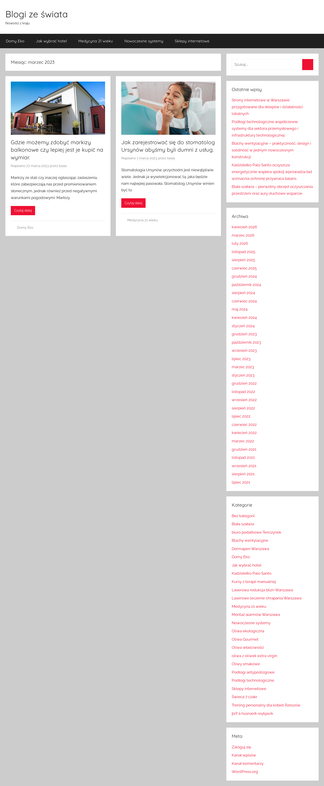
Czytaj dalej (23, 210)
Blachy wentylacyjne (250, 540)
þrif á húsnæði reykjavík (252, 713)
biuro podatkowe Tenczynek (256, 532)
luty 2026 (240, 243)
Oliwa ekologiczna (248, 631)
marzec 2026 (243, 235)
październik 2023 (246, 342)
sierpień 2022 (243, 408)
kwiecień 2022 (244, 432)
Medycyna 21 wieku (95, 41)
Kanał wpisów (244, 755)
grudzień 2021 (244, 449)
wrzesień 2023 (244, 350)
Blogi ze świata (36, 14)
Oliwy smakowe (246, 664)
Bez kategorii (243, 516)
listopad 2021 (243, 457)
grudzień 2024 (244, 276)
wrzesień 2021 (244, 466)
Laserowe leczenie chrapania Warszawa (267, 598)
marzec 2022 (243, 441)
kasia (63, 166)
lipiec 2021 (241, 482)
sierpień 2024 (243, 292)
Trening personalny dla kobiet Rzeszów (266, 705)
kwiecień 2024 (244, 317)
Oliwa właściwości (248, 647)
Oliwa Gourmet (245, 639)
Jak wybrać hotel (51, 41)
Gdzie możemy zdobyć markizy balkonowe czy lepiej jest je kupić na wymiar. (57, 150)
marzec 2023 (243, 367)
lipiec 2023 (241, 358)
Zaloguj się (241, 747)
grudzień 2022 (244, 383)
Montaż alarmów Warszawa (256, 614)
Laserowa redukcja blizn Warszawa (262, 590)
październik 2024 (246, 284)
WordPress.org (245, 771)
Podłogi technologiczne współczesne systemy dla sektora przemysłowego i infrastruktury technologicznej (265, 128)
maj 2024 (240, 309)
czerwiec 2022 (244, 424)
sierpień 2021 (243, 474)
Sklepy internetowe (192, 41)
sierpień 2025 (243, 260)
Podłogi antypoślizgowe (253, 672)
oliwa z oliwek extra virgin (254, 655)
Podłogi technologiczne (253, 680)
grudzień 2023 (244, 334)
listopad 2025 (243, 251)
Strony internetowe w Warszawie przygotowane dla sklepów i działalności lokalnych (267, 107)
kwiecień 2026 (244, 227)
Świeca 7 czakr (244, 697)
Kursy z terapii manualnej (254, 581)
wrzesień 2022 (244, 400)
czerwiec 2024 (244, 301)
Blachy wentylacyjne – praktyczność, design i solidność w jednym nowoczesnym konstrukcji (271, 150)
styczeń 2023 (243, 375)
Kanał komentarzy (247, 763)
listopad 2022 (243, 391)
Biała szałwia (243, 524)
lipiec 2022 (241, 416)
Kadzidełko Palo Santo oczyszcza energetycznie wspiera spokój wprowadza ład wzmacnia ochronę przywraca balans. (272, 172)
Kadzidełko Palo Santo (251, 573)
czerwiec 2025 (244, 268)
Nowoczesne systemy (143, 41)
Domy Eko (15, 41)
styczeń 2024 (243, 326)
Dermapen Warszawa (250, 548)
